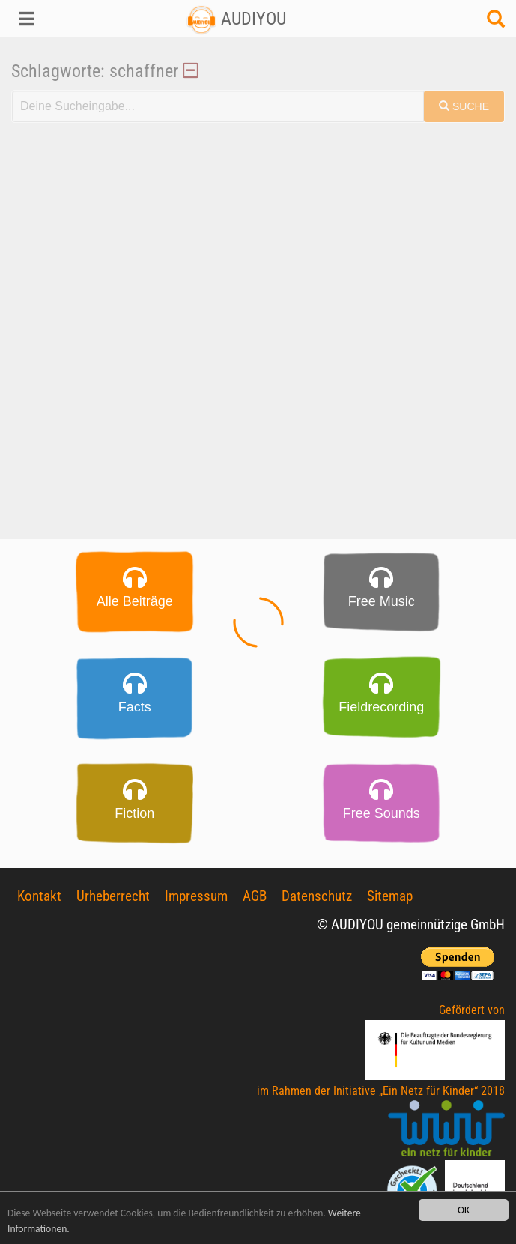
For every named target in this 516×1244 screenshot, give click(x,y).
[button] (43, 18)
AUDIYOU (236, 18)
